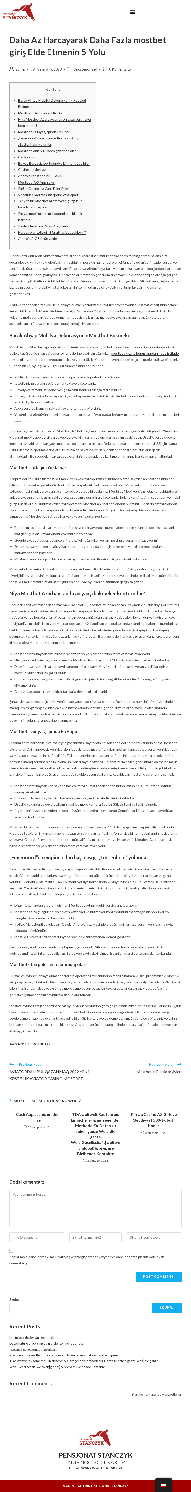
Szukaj (14, 1300)
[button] (132, 12)
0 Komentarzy (120, 69)
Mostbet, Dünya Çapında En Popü (44, 132)
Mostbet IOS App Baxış (36, 182)
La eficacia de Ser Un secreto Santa (34, 1338)
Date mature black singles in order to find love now (46, 1343)
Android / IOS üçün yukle (37, 238)
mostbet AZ (42, 1044)
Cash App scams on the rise (37, 1117)
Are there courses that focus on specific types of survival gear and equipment (65, 1355)
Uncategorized (85, 69)
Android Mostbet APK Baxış (39, 176)
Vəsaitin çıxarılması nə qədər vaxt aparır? (49, 195)
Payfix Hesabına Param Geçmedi (43, 226)
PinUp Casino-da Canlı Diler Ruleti (44, 188)
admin (20, 69)
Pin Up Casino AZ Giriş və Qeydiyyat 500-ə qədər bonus (154, 1120)
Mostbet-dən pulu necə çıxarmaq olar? (47, 151)
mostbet (25, 1044)
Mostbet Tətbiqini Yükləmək (40, 113)
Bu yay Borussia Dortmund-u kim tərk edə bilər (54, 163)
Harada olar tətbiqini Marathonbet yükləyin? (52, 232)
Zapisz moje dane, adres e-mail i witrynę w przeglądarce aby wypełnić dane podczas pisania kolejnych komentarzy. (86, 1260)
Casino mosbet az (32, 169)
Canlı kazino (27, 157)
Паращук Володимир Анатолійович (33, 1349)
